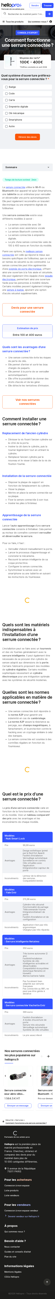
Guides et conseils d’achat (17, 1251)
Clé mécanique (14, 113)
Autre (10, 126)
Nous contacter (12, 1246)
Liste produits (11, 1190)
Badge (10, 86)
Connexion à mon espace (16, 1185)
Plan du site (10, 1256)
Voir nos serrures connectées (28, 402)
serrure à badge (15, 289)
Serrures (19, 1120)
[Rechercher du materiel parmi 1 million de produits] (49, 14)
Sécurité (10, 1120)
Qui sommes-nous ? (38, 21)
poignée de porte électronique (25, 268)
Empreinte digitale (16, 106)
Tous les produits (15, 21)
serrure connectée (15, 187)
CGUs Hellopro (11, 1277)
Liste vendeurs (11, 1195)
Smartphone (13, 119)
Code (10, 93)
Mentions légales (13, 1272)
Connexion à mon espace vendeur (21, 1210)
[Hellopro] (3, 1121)
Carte (10, 100)
